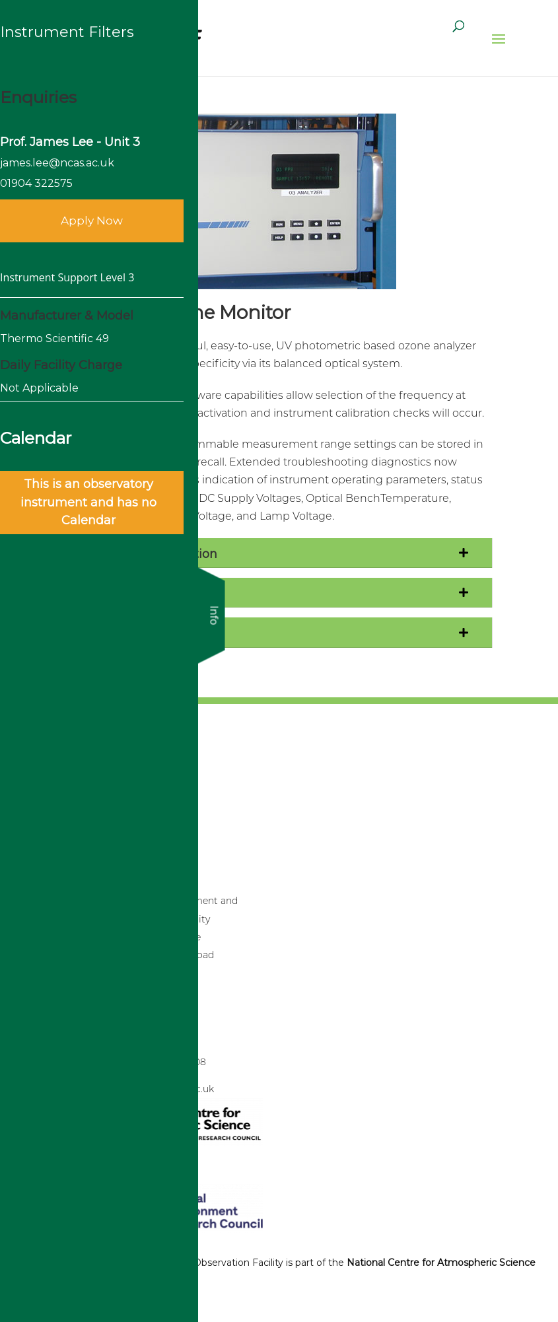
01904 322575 (36, 183)
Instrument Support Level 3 (67, 277)
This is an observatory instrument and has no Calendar (88, 502)
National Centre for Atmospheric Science (441, 1263)
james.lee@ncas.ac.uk (57, 163)
